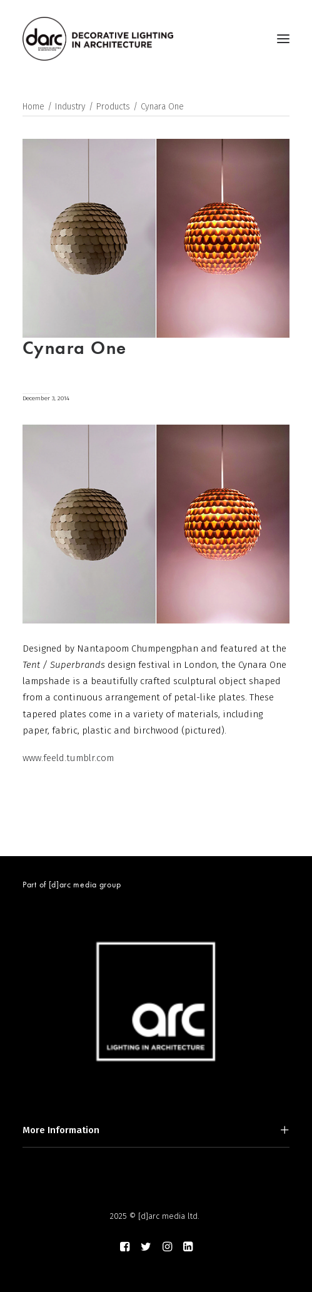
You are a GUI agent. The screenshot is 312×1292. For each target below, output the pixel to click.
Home (33, 106)
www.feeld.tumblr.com (68, 758)
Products (113, 106)
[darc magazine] (98, 39)
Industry (70, 106)
